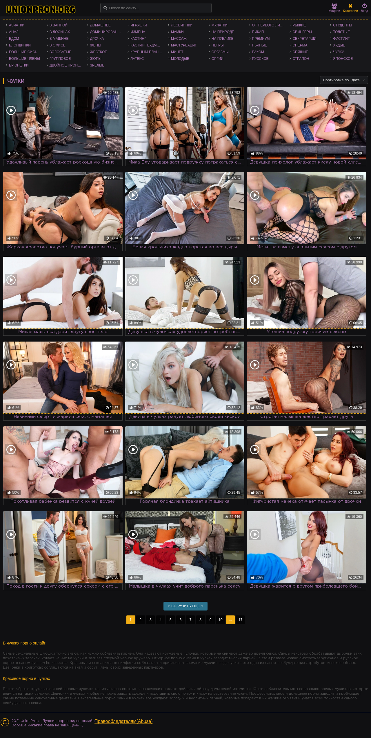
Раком (258, 52)
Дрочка (97, 39)
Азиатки (17, 25)
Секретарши (304, 39)
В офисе (58, 45)
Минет (177, 52)
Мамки (177, 32)
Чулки (338, 52)
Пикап (258, 32)
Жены (95, 45)
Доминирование (106, 32)
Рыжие (299, 25)
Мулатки (220, 25)
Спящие (300, 52)
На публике (223, 39)
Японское (343, 59)
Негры (218, 45)
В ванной (59, 25)
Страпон (300, 59)
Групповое (60, 59)
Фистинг (341, 39)
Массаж (179, 39)
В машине (59, 39)
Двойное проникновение (67, 65)
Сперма (299, 45)
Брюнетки (19, 65)
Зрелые (97, 65)
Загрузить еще (185, 606)
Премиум (261, 39)
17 (240, 619)
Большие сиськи (25, 52)
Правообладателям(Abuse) (123, 721)
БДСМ (14, 39)
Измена (137, 32)
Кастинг (138, 39)
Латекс (137, 59)
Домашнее (100, 25)
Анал (14, 32)
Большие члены (24, 59)
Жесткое (98, 52)
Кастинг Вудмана (147, 45)
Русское (260, 59)
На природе (223, 32)
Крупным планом (147, 52)
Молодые (180, 59)
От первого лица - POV (269, 25)
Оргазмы (220, 52)
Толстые (341, 32)
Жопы (95, 59)
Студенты (342, 25)
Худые (339, 45)
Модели (334, 7)
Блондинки (20, 45)
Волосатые (60, 52)
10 (220, 619)
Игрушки (138, 25)
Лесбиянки (181, 25)
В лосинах (60, 32)
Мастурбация (184, 45)
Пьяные (259, 45)
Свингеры (302, 32)
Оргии (217, 59)
